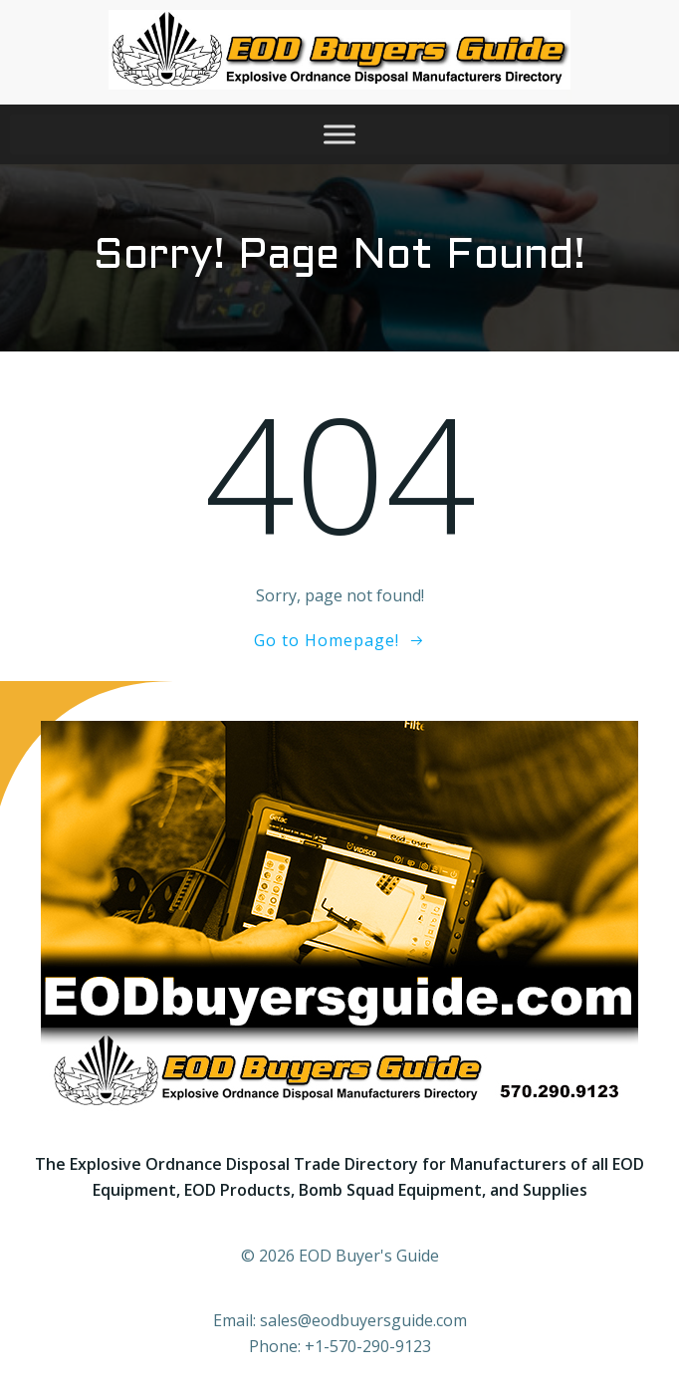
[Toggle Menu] (339, 133)
